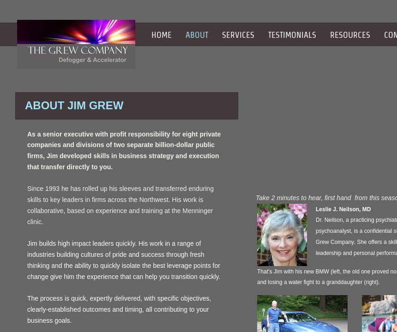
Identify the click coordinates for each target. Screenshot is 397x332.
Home (161, 34)
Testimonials (292, 34)
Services (238, 34)
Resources (350, 34)
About (197, 34)
